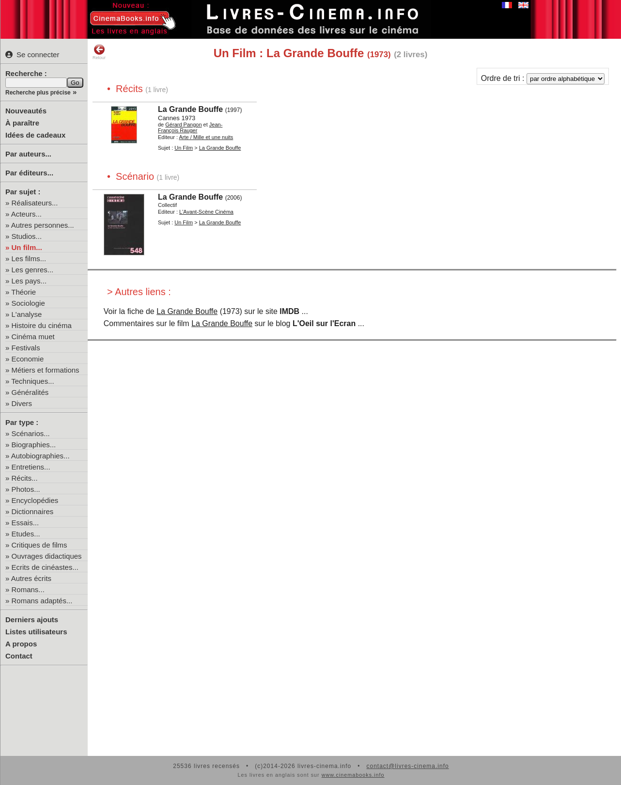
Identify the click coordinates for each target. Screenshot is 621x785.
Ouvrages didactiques (47, 556)
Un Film (183, 148)
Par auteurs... (28, 154)
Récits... (25, 478)
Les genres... (33, 270)
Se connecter (32, 54)
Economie (28, 359)
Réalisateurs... (35, 203)
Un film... (27, 247)
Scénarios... (31, 433)
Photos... (26, 489)
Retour (99, 52)
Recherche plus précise (38, 92)
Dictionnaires (33, 511)
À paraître (22, 123)
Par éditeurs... (29, 173)
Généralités (30, 392)
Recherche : (26, 73)
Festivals (26, 348)
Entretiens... (31, 467)
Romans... (28, 589)
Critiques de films (39, 545)
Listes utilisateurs (36, 632)
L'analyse (27, 314)
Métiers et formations (45, 370)
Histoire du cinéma (42, 325)
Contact (18, 656)
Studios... (27, 236)
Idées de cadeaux (35, 135)
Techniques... (32, 381)
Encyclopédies (35, 500)
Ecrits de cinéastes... (45, 567)
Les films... (29, 258)
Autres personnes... (42, 225)
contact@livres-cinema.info (407, 766)
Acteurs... (26, 214)
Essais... (25, 522)
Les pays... (29, 281)
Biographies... (34, 444)
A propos (21, 644)
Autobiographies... (40, 456)
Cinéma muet (33, 336)
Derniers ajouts (31, 619)
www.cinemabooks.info (353, 775)
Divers (22, 403)
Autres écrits (31, 578)
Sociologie (28, 303)
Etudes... (26, 534)
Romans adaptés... (42, 601)
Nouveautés (26, 111)
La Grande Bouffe (186, 311)
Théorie (23, 292)
